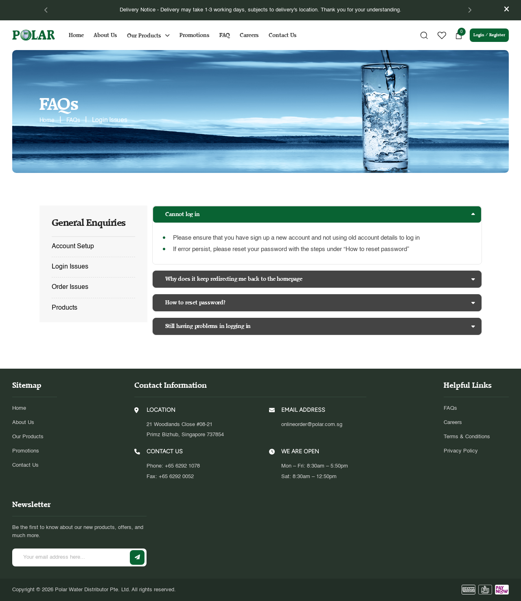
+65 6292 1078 (182, 465)
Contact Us (287, 35)
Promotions (199, 35)
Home (80, 35)
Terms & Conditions (467, 436)
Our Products (148, 35)
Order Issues (70, 287)
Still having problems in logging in (209, 326)
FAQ (228, 35)
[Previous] (46, 10)
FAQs (450, 408)
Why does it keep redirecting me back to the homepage (234, 278)
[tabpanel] (260, 10)
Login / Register (485, 35)
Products (64, 308)
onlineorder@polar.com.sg (311, 424)
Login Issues (70, 267)
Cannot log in (184, 214)
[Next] (467, 10)
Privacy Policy (461, 450)
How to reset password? (196, 302)
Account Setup (73, 246)
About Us (109, 35)
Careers (253, 35)
